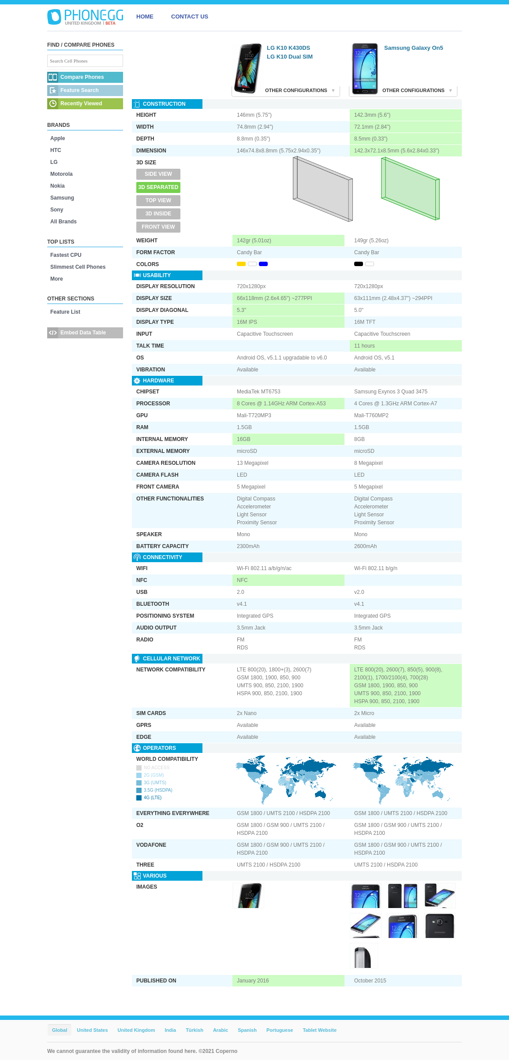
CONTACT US (189, 16)
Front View (158, 227)
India (170, 1030)
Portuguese (279, 1030)
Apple (57, 138)
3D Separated (158, 187)
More (56, 279)
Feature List (65, 312)
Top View (158, 200)
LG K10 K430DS (288, 47)
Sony (56, 210)
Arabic (220, 1030)
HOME (144, 16)
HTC (55, 150)
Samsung (62, 198)
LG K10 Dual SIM (290, 56)
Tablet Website (320, 1030)
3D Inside (159, 214)
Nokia (57, 186)
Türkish (194, 1030)
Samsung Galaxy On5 (413, 47)
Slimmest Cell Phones (77, 267)
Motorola (61, 174)
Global (59, 1030)
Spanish (247, 1030)
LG (54, 162)
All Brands (63, 222)
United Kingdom (136, 1030)
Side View (158, 174)
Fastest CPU (66, 255)
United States (92, 1030)
